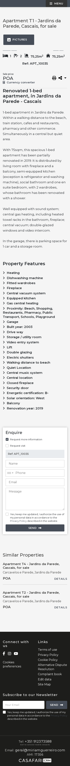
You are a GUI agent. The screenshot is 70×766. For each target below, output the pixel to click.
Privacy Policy (18, 520)
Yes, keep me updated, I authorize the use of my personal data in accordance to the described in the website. (37, 517)
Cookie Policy (48, 660)
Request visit (17, 445)
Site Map (44, 684)
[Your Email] (23, 705)
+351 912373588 (38, 741)
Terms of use (47, 649)
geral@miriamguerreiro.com (40, 750)
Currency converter (19, 82)
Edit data (44, 679)
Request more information (26, 439)
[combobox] (35, 472)
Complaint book (50, 674)
